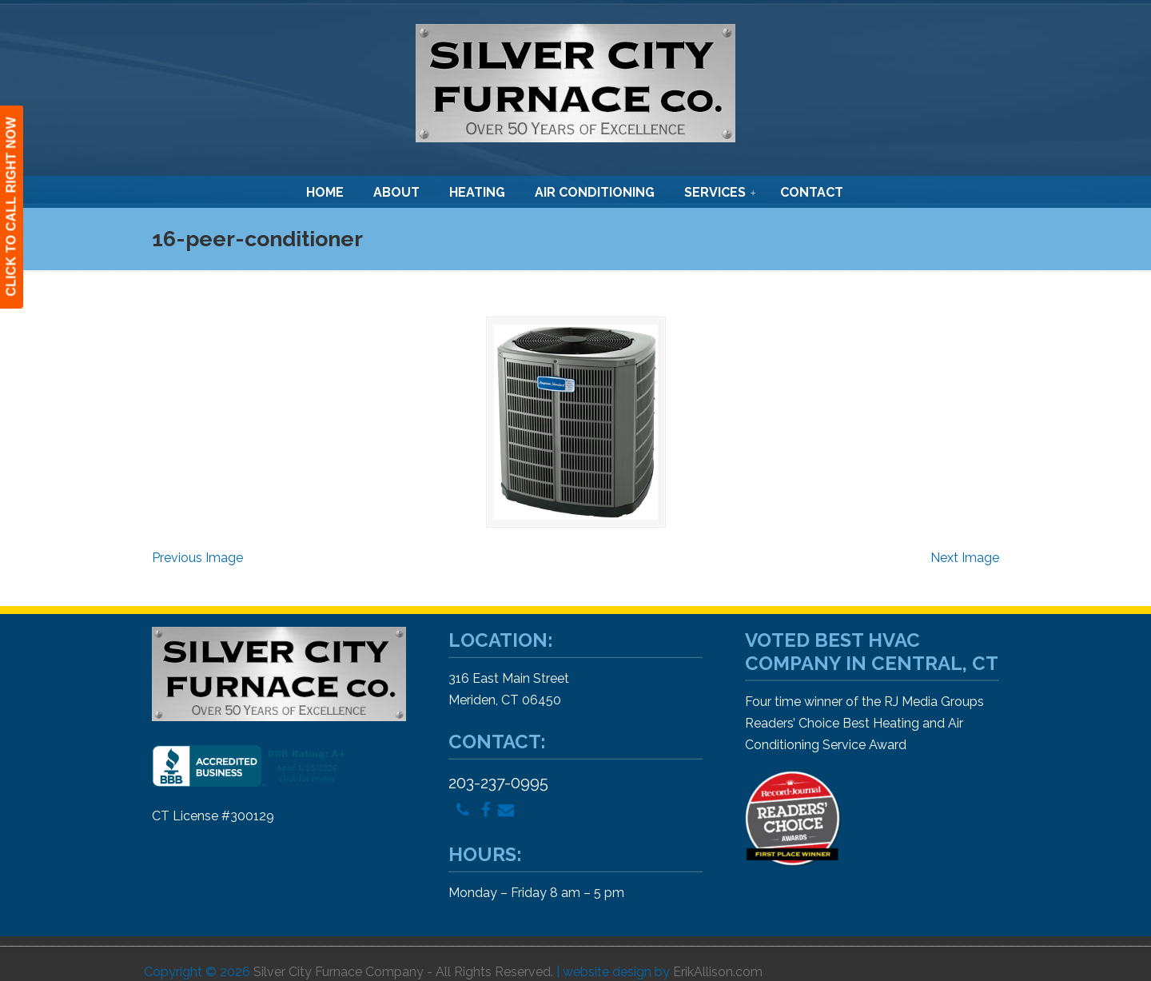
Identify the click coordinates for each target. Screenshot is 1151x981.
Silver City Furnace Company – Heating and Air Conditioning (575, 83)
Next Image (964, 557)
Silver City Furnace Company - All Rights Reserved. (403, 971)
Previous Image (197, 557)
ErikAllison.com (718, 971)
